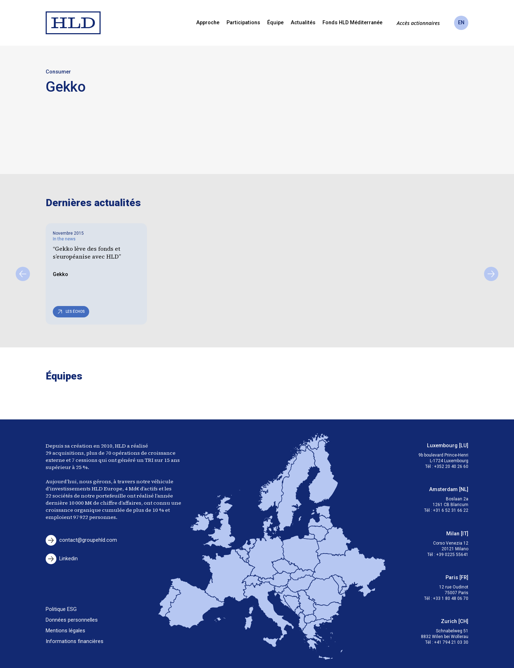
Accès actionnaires (418, 22)
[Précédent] (23, 274)
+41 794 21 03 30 (451, 642)
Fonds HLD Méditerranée (352, 23)
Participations (243, 23)
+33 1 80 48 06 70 (450, 598)
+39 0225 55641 (452, 554)
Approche (207, 23)
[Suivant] (491, 274)
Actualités (303, 23)
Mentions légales (65, 631)
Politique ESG (61, 609)
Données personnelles (72, 620)
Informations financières (74, 641)
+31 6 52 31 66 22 (450, 510)
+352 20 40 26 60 (451, 466)
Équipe (275, 23)
